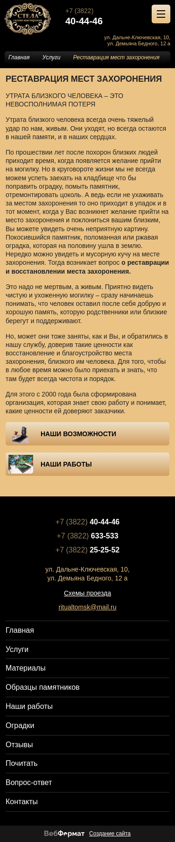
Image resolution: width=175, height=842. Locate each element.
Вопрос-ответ (29, 782)
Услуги (51, 57)
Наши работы (29, 706)
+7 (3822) (120, 16)
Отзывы (19, 745)
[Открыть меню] (161, 14)
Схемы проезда (87, 593)
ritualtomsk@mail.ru (88, 607)
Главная (18, 57)
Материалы (26, 668)
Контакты (22, 802)
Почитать (22, 763)
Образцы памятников (43, 687)
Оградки (20, 725)
